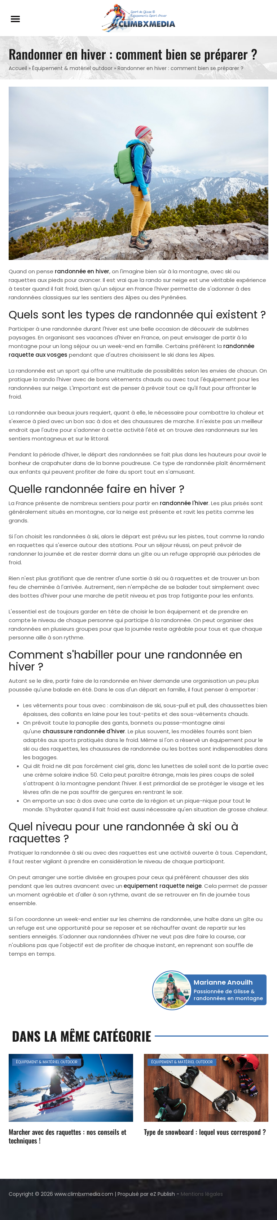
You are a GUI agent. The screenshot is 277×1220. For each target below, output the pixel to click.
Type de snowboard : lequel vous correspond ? (205, 1131)
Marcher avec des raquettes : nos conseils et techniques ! (67, 1135)
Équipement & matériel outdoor (72, 68)
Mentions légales (202, 1194)
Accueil (18, 68)
